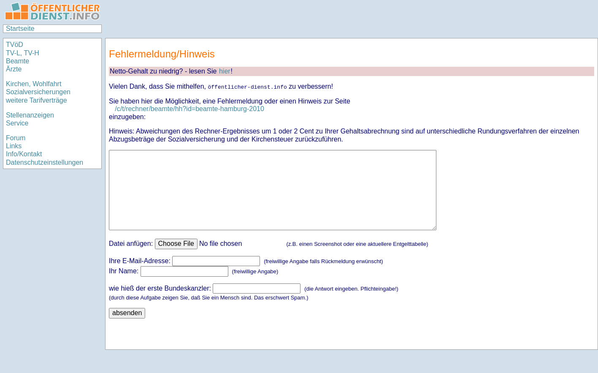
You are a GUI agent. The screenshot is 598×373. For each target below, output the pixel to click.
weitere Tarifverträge (36, 100)
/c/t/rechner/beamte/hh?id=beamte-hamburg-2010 (189, 108)
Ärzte (14, 69)
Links (14, 146)
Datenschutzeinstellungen (44, 162)
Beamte (17, 61)
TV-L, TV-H (22, 53)
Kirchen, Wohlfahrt (33, 83)
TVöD (14, 44)
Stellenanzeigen (30, 115)
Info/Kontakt (24, 154)
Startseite (20, 28)
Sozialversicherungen (38, 91)
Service (17, 123)
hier (224, 71)
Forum (15, 138)
